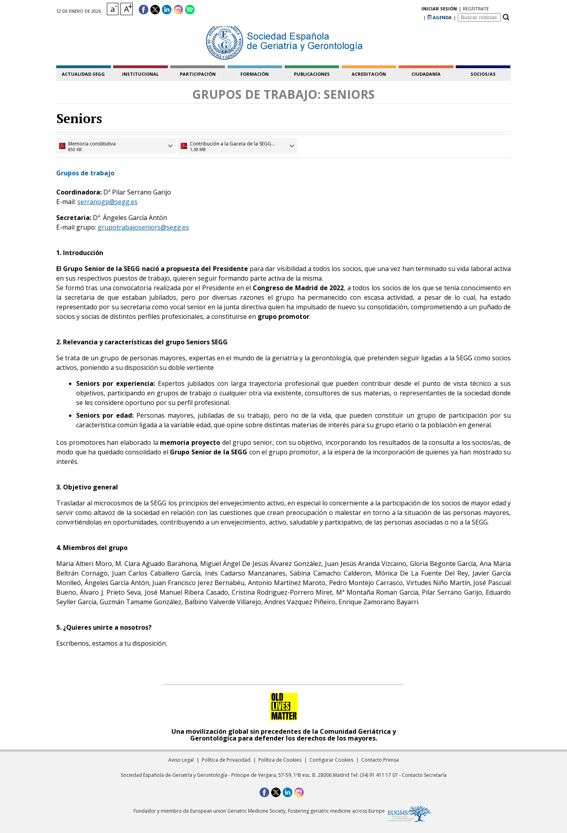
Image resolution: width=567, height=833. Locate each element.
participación (198, 74)
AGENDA (439, 10)
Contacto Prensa (380, 759)
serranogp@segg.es (107, 201)
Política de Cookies (279, 759)
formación (254, 74)
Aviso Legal (181, 759)
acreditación (369, 74)
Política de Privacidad (226, 759)
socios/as (483, 74)
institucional (140, 74)
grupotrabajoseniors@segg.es (143, 227)
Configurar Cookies (331, 759)
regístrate (408, 10)
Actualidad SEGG (83, 74)
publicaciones (312, 74)
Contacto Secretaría (424, 775)
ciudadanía (426, 74)
